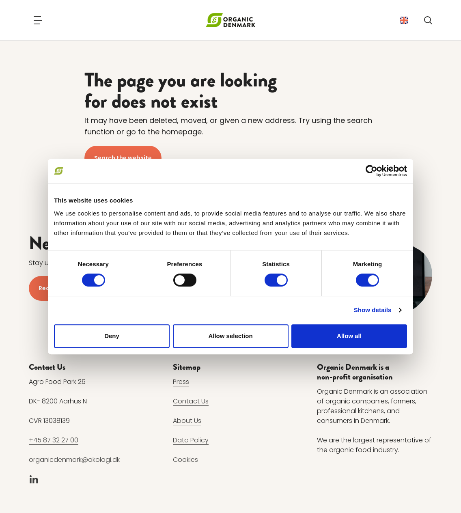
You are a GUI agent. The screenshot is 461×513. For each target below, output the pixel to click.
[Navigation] (37, 20)
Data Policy (191, 440)
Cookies (185, 459)
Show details (373, 309)
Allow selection (230, 335)
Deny (111, 335)
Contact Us (191, 401)
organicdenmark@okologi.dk (74, 459)
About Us (187, 420)
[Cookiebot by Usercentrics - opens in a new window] (371, 171)
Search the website (123, 158)
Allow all (349, 335)
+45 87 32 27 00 (53, 440)
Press (181, 381)
